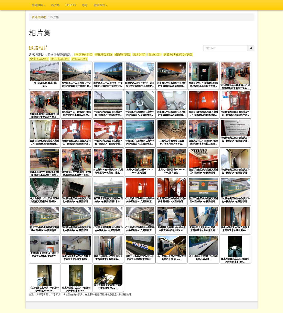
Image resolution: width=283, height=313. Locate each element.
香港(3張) (155, 54)
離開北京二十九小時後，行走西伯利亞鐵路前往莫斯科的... (139, 84)
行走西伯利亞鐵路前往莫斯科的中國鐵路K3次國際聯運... (171, 84)
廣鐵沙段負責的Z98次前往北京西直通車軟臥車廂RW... (171, 229)
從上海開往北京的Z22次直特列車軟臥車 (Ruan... (171, 257)
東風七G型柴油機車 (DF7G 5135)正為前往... (140, 171)
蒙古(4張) (139, 54)
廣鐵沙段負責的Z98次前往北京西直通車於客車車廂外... (140, 257)
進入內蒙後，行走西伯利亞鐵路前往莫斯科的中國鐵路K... (44, 200)
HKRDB (71, 5)
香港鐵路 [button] (38, 5)
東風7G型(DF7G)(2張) (178, 54)
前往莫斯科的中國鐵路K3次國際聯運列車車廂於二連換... (235, 87)
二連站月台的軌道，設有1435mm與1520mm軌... (171, 142)
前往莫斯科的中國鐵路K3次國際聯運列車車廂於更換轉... (203, 84)
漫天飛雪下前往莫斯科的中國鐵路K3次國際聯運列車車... (108, 200)
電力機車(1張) (60, 58)
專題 (85, 5)
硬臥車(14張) (103, 54)
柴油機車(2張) (39, 58)
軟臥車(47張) (84, 54)
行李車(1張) (79, 58)
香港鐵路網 (39, 17)
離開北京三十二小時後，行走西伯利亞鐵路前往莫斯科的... (76, 84)
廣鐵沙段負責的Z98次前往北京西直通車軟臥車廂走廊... (203, 229)
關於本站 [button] (100, 5)
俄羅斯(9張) (122, 54)
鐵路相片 (38, 47)
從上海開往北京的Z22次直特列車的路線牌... (203, 257)
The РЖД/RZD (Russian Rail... (44, 84)
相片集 (55, 5)
